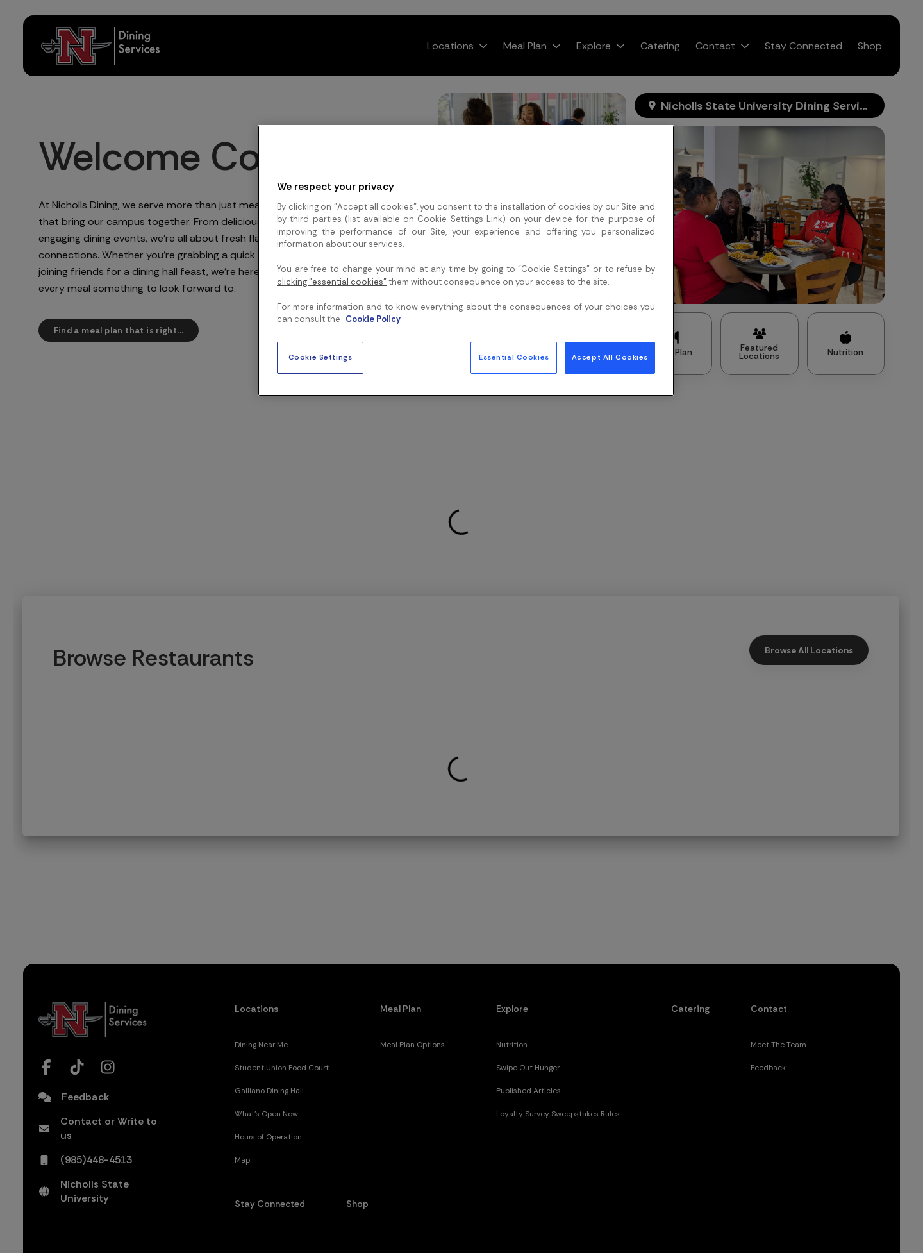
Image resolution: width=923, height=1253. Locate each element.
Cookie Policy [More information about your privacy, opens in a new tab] (373, 319)
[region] (466, 260)
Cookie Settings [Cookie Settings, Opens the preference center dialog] (320, 357)
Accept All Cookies (610, 357)
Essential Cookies (514, 357)
